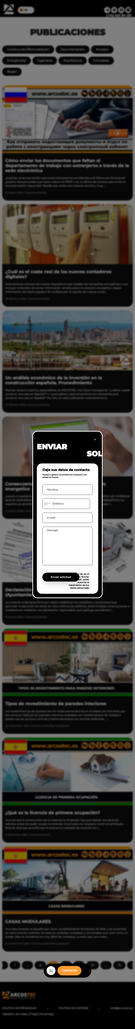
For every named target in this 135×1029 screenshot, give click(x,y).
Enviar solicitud (61, 577)
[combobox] (47, 504)
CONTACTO (69, 970)
